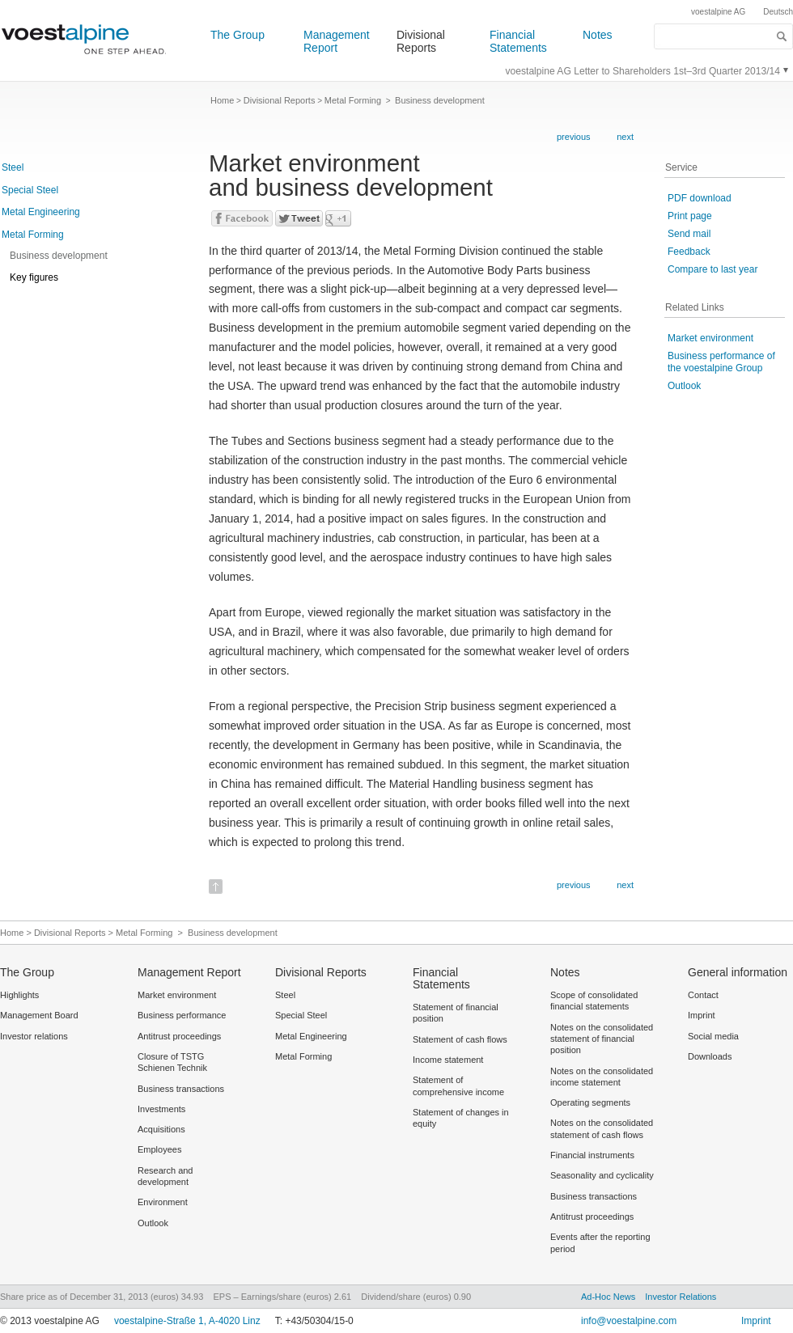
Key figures (34, 277)
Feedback (689, 251)
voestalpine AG (718, 11)
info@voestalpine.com (628, 1321)
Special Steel (30, 190)
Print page (690, 216)
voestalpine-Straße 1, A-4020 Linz (187, 1321)
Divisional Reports (420, 41)
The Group (237, 34)
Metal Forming (33, 234)
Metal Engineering (41, 212)
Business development (59, 255)
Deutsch (778, 11)
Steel (12, 167)
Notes (598, 34)
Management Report (336, 41)
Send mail (689, 233)
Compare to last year (712, 269)
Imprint (756, 1321)
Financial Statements (518, 41)
